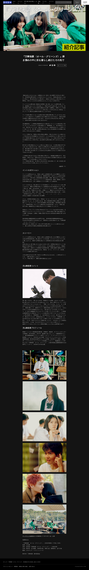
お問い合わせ (32, 566)
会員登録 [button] (85, 2)
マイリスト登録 (62, 65)
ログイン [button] (77, 2)
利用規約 (16, 566)
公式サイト (26, 539)
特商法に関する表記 (23, 566)
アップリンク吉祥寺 (28, 536)
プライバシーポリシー (8, 566)
